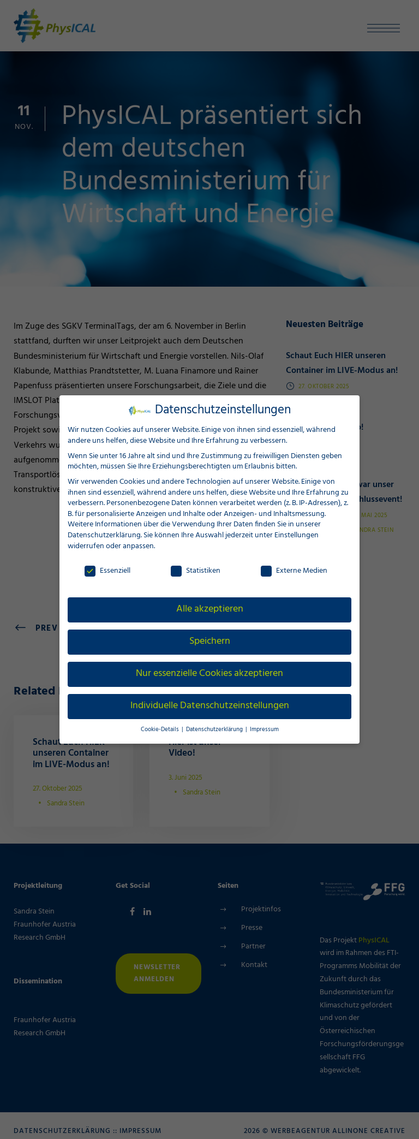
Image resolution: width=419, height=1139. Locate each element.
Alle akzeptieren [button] (210, 608)
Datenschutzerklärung (103, 534)
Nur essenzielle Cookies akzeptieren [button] (209, 673)
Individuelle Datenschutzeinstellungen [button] (209, 705)
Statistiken (196, 570)
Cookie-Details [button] (163, 729)
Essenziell (107, 570)
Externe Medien (294, 570)
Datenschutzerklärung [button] (214, 729)
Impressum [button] (260, 729)
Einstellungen (296, 534)
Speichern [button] (209, 641)
